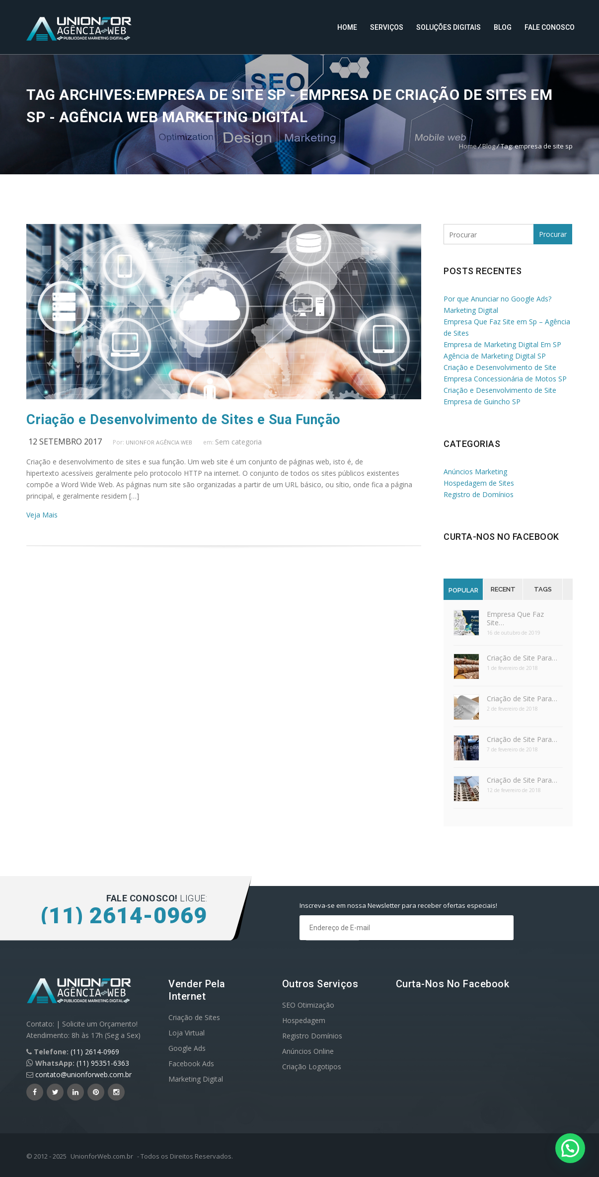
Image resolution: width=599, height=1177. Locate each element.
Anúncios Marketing (475, 471)
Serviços (386, 27)
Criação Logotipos (311, 1066)
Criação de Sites (194, 1017)
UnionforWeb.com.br (102, 1156)
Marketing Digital (195, 1079)
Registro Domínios (312, 1035)
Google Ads (187, 1048)
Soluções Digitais (448, 27)
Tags (543, 589)
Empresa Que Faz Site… (515, 618)
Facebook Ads (191, 1063)
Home (347, 27)
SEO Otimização (308, 1005)
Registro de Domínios (479, 494)
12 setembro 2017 (65, 441)
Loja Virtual (186, 1032)
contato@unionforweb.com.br (83, 1074)
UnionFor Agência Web (159, 442)
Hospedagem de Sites (479, 483)
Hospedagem (303, 1020)
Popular (463, 590)
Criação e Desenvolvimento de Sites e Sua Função (183, 420)
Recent (503, 589)
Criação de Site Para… (522, 658)
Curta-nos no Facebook (501, 536)
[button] (570, 1148)
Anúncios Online (308, 1051)
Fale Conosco (549, 27)
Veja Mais (42, 514)
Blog (503, 27)
